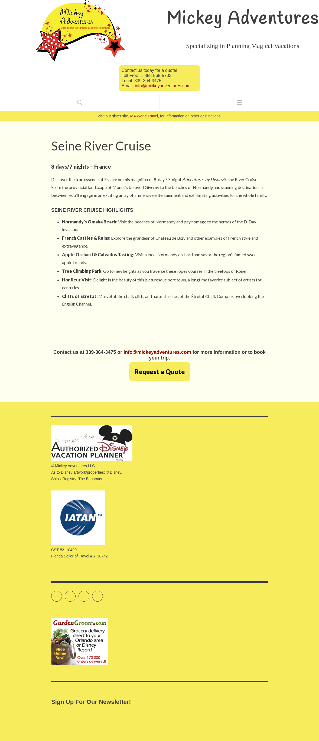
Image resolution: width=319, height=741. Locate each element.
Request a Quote (160, 372)
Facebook (75, 594)
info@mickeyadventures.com (163, 86)
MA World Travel (144, 116)
